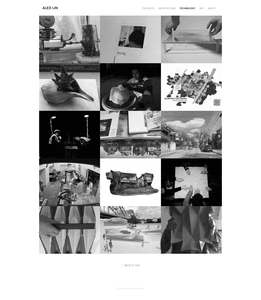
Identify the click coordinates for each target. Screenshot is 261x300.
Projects (148, 8)
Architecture (167, 8)
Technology (187, 8)
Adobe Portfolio (136, 288)
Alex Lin (50, 7)
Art (201, 8)
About (212, 8)
